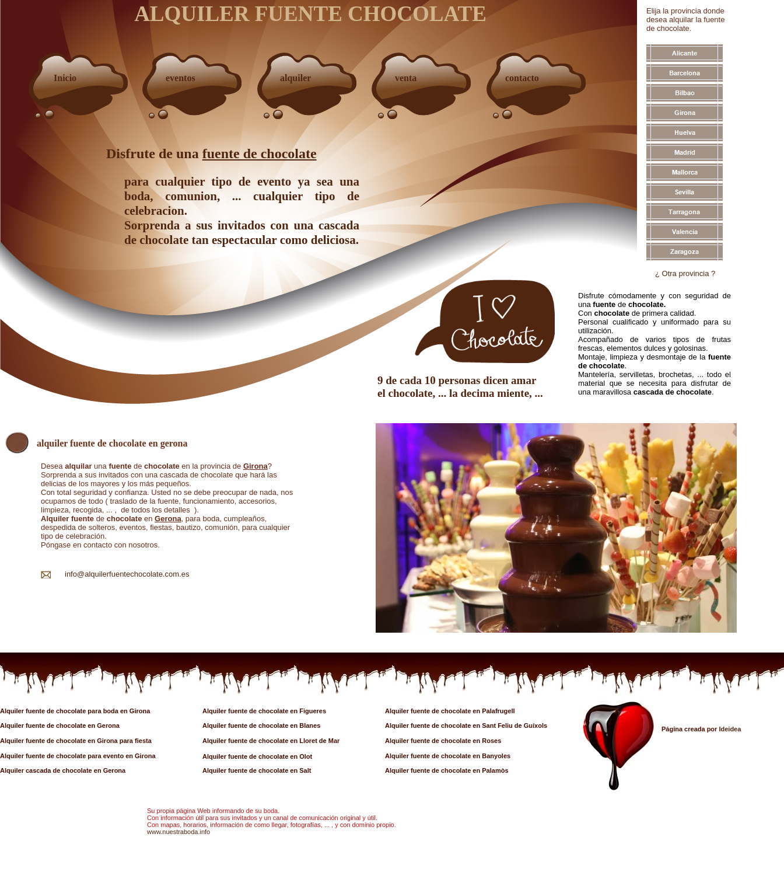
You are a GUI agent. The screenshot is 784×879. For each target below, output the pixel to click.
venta (405, 78)
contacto (522, 78)
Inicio (65, 78)
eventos (180, 78)
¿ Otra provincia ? (685, 273)
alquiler (295, 78)
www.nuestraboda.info (178, 831)
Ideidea (730, 728)
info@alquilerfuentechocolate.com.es (127, 574)
